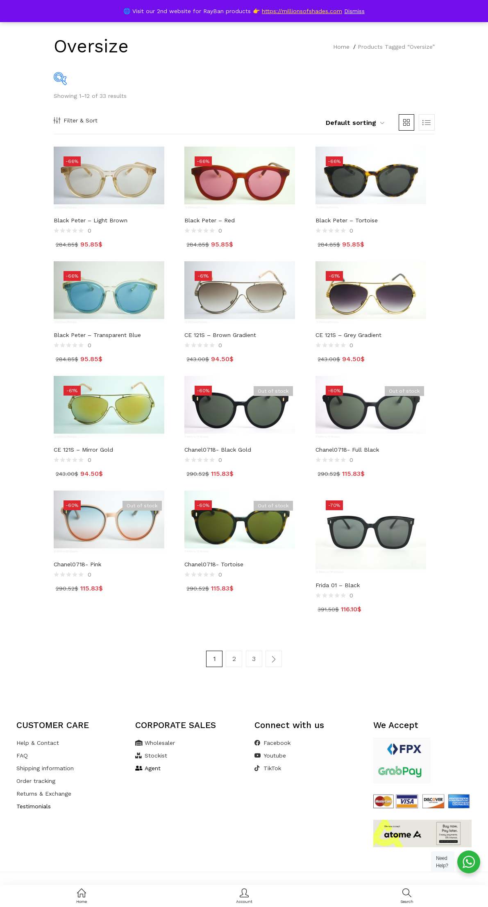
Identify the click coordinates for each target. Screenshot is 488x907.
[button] (350, 123)
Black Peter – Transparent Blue (97, 335)
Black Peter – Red (209, 220)
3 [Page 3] (254, 659)
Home (341, 46)
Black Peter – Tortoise (346, 220)
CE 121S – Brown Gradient (220, 335)
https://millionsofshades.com (302, 11)
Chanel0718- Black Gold (217, 449)
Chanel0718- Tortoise (213, 564)
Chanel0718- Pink (77, 564)
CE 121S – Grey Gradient (348, 335)
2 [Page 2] (234, 659)
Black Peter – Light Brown (90, 220)
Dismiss (354, 11)
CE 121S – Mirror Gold (83, 449)
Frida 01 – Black (337, 585)
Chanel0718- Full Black (347, 449)
